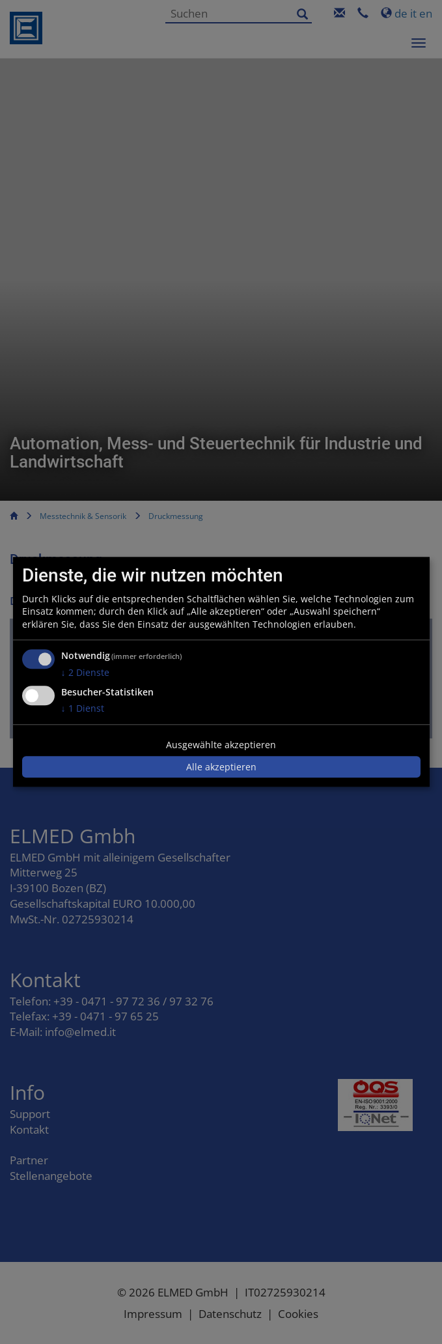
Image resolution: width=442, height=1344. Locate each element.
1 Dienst (82, 708)
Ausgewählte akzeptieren (221, 744)
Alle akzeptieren (221, 767)
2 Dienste (85, 673)
